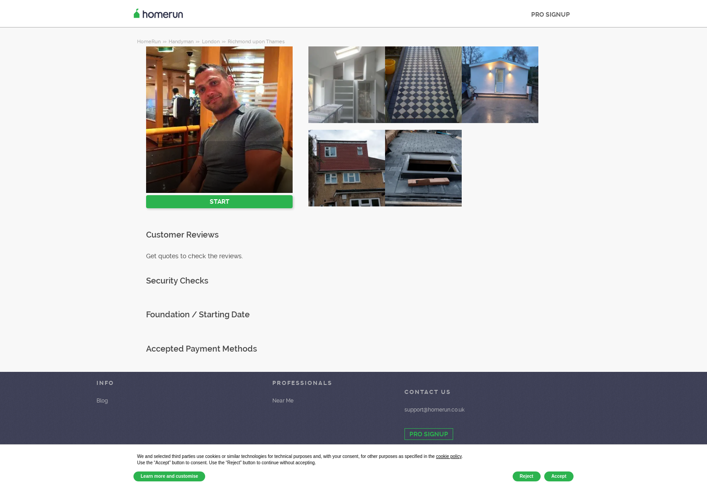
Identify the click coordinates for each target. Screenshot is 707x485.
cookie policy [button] (449, 456)
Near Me (283, 401)
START (220, 201)
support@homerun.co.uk (434, 410)
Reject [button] (526, 476)
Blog (102, 401)
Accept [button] (558, 476)
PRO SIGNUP (550, 14)
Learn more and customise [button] (169, 476)
